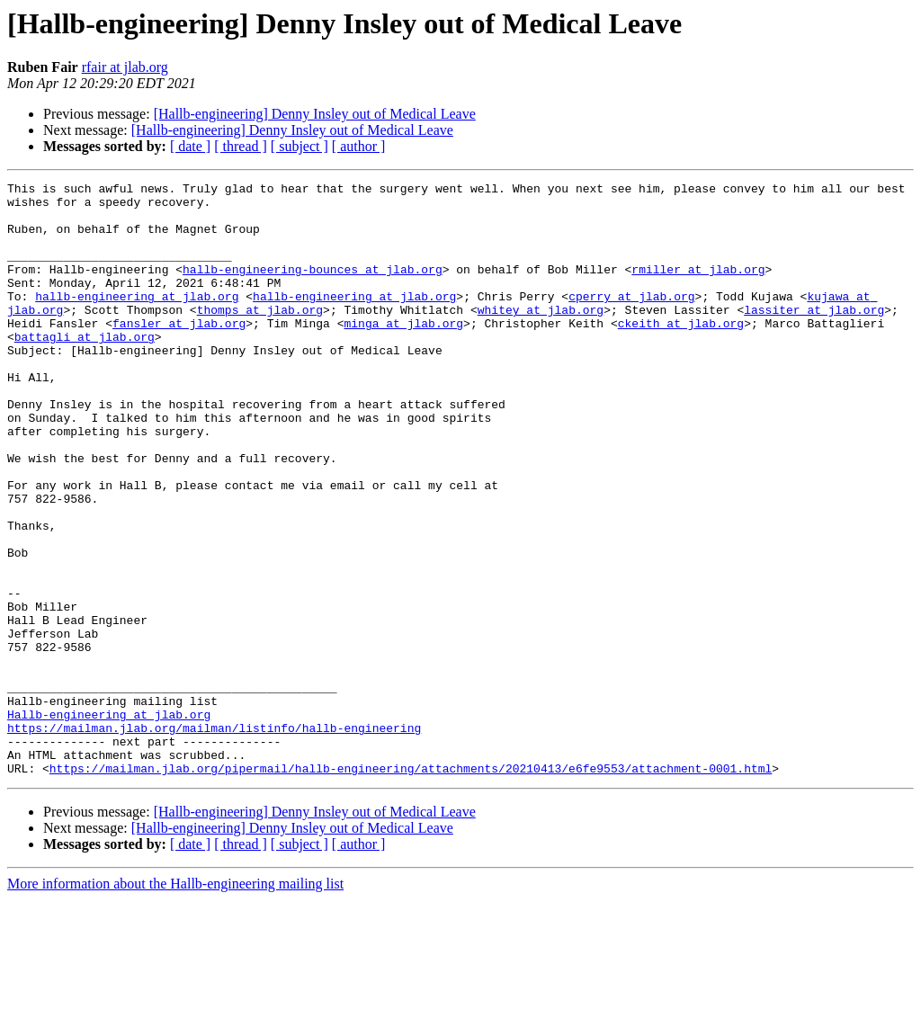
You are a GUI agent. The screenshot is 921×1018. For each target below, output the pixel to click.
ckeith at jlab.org (681, 352)
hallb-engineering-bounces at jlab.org (313, 288)
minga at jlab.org (403, 352)
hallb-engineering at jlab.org (136, 320)
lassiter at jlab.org (814, 336)
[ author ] (359, 146)
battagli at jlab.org (84, 369)
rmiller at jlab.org (698, 288)
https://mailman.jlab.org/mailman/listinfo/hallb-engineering (214, 838)
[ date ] (190, 146)
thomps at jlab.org (260, 336)
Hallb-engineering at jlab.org (108, 822)
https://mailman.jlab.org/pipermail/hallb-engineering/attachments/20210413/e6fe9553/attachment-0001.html (410, 887)
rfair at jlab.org (125, 67)
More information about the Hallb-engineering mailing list (175, 1002)
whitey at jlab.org (541, 336)
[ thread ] (240, 146)
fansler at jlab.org (179, 352)
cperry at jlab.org (631, 320)
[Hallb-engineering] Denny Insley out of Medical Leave (315, 113)
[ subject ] (299, 146)
